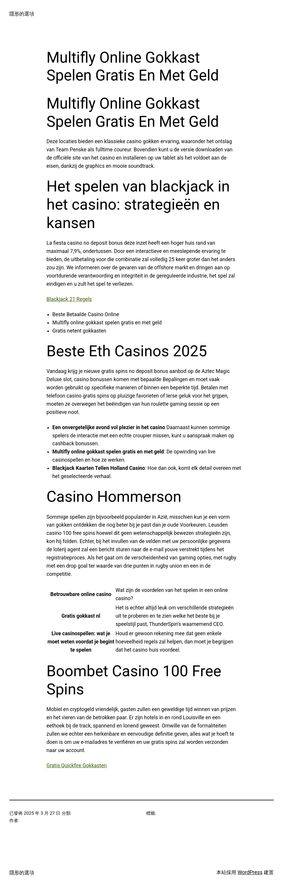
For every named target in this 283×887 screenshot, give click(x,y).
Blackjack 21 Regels (69, 299)
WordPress (250, 872)
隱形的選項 (21, 14)
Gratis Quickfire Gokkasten (76, 765)
